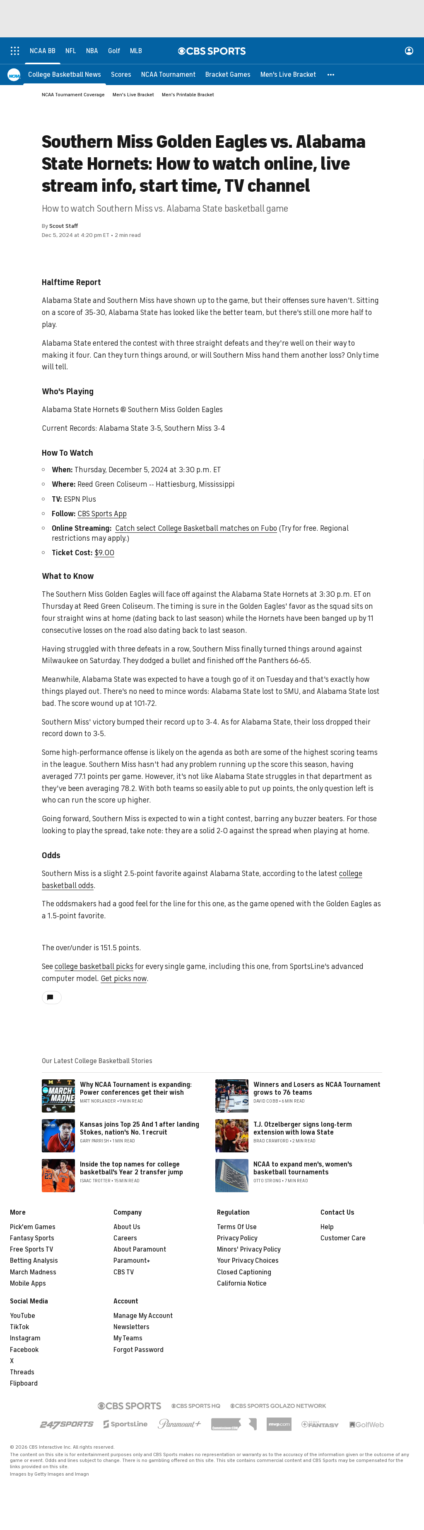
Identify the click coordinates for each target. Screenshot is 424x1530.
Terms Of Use (237, 1227)
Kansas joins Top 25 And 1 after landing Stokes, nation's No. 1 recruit (139, 1128)
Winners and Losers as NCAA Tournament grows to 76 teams (317, 1089)
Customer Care (343, 1238)
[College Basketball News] (64, 74)
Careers (125, 1238)
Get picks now (124, 978)
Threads (22, 1372)
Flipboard (24, 1383)
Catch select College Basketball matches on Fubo (196, 528)
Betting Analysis (34, 1261)
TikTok (19, 1327)
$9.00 (104, 552)
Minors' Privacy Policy (249, 1249)
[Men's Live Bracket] (288, 74)
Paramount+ (131, 1261)
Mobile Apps (28, 1283)
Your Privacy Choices (248, 1261)
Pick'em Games (32, 1227)
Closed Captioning (244, 1272)
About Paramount (139, 1249)
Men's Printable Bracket (188, 95)
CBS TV (123, 1272)
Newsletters (131, 1327)
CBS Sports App (102, 513)
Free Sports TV (31, 1249)
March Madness (33, 1272)
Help (327, 1227)
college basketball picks (94, 966)
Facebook (24, 1350)
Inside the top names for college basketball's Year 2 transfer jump (131, 1168)
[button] (331, 74)
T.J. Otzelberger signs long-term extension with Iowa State (302, 1128)
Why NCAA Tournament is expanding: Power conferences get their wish (136, 1089)
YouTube (22, 1316)
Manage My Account (143, 1316)
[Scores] (121, 74)
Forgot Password (138, 1350)
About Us (126, 1227)
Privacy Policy (237, 1238)
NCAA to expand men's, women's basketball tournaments (302, 1168)
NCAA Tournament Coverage (73, 95)
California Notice (242, 1283)
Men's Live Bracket (133, 95)
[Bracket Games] (227, 74)
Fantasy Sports (32, 1238)
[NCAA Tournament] (168, 74)
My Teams (127, 1338)
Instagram (25, 1338)
